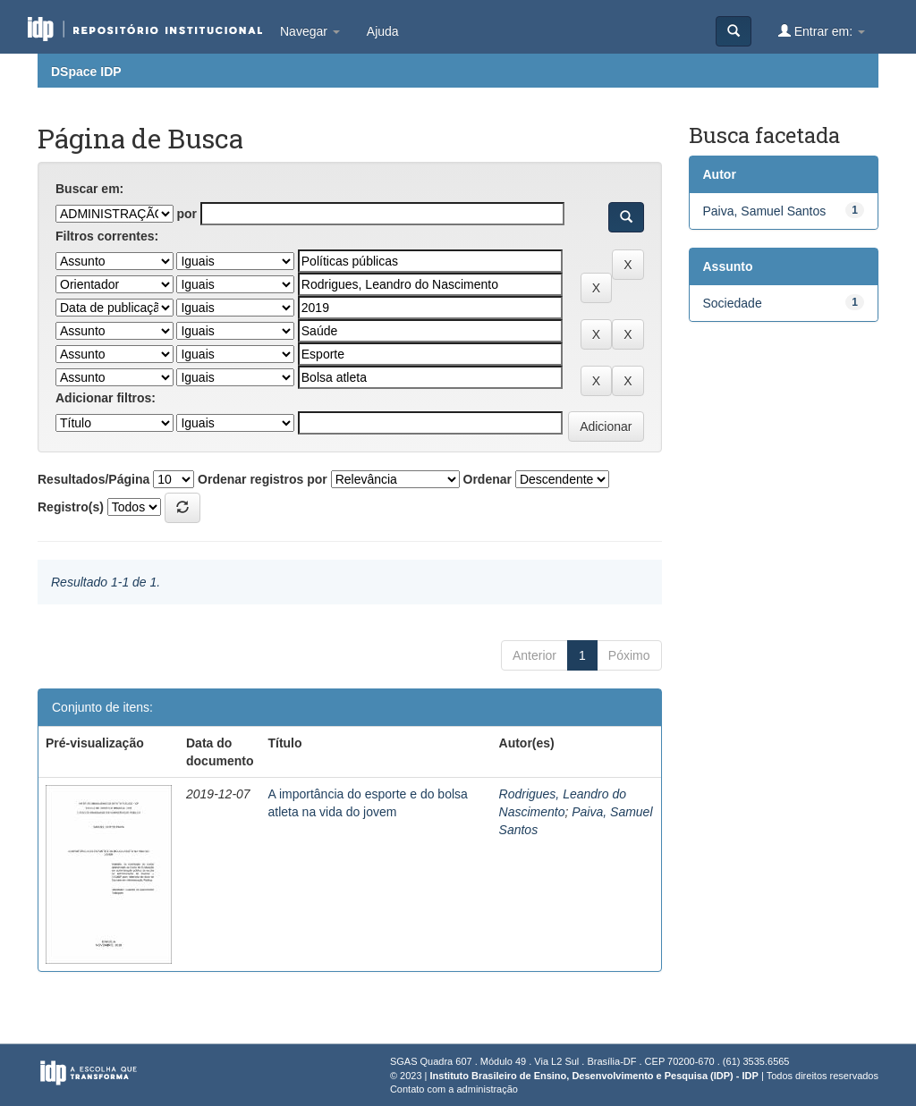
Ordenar (487, 479)
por (186, 214)
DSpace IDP (86, 71)
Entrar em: (821, 30)
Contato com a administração (454, 1089)
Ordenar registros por (262, 479)
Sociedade (732, 303)
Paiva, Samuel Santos (765, 211)
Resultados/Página (93, 479)
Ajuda (383, 31)
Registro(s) (71, 507)
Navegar (310, 31)
